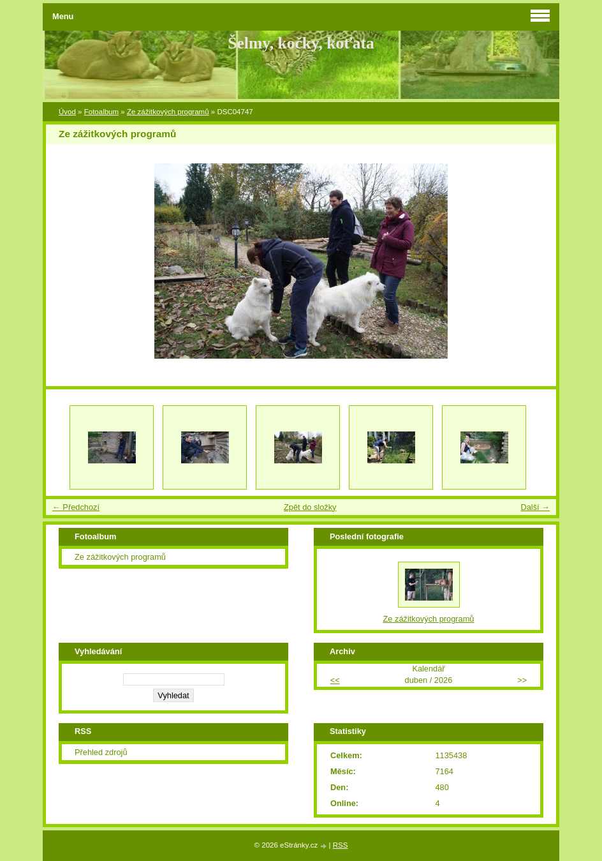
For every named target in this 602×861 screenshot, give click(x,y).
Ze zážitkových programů (168, 112)
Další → (535, 507)
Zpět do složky (310, 507)
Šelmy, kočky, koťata (301, 43)
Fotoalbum (101, 112)
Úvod (67, 112)
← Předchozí (75, 507)
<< (335, 680)
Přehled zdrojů (101, 752)
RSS (340, 845)
